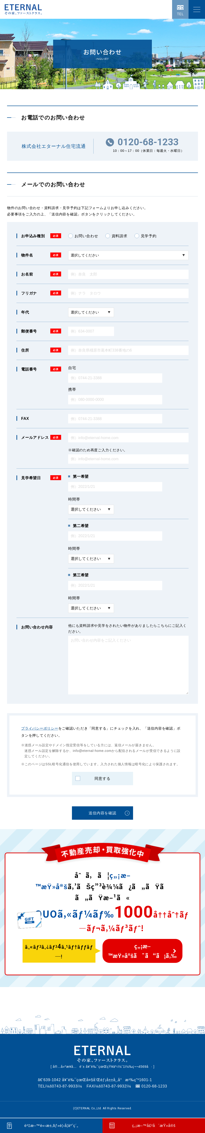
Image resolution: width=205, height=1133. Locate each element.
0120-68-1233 (148, 142)
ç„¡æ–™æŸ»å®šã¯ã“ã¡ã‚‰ (142, 951)
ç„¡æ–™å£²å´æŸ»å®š (153, 1126)
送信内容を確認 (102, 813)
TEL (180, 14)
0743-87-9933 (65, 1086)
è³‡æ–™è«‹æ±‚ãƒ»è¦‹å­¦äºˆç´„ (51, 1126)
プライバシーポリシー (39, 728)
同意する (102, 779)
